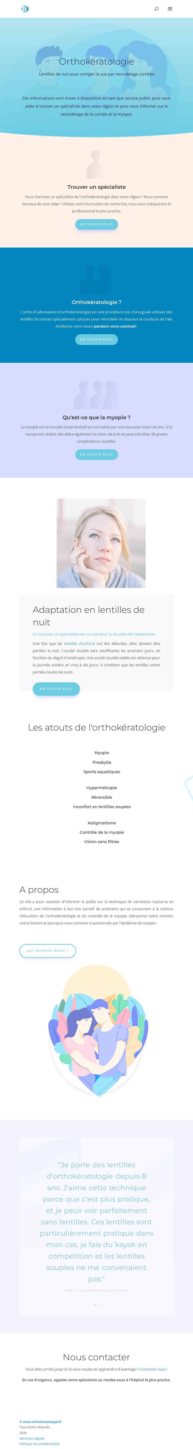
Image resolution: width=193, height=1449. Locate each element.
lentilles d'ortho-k (79, 643)
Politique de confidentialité (39, 1444)
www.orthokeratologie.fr (42, 1422)
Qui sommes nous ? (48, 951)
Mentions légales (32, 1438)
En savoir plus (96, 224)
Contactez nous (152, 1369)
